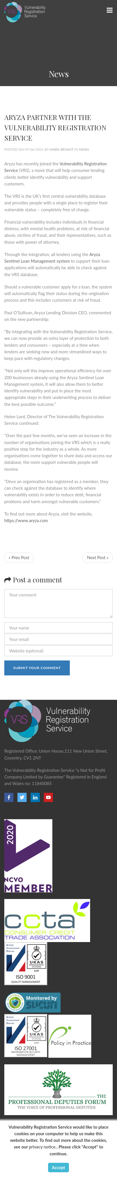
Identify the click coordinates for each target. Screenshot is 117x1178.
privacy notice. (43, 1146)
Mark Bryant (62, 149)
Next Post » (97, 557)
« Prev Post (19, 557)
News (84, 149)
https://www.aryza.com (26, 520)
